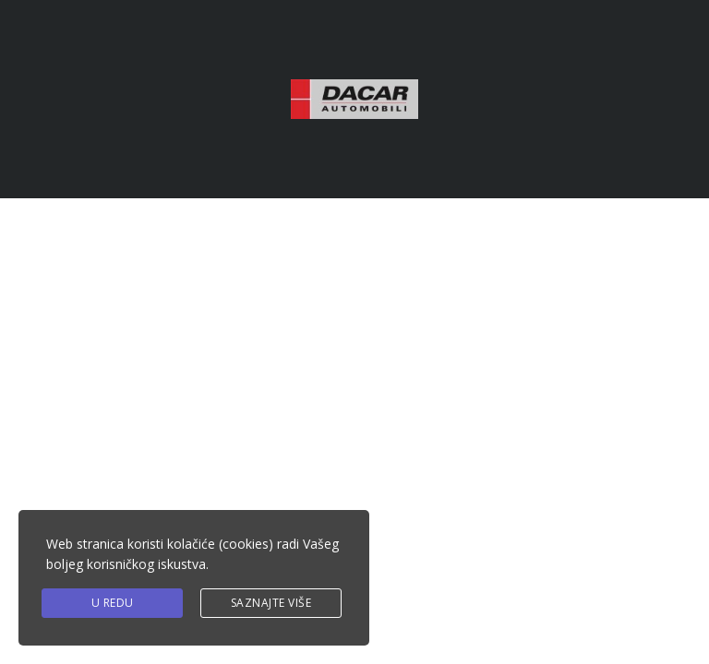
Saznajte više (271, 603)
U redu (112, 603)
